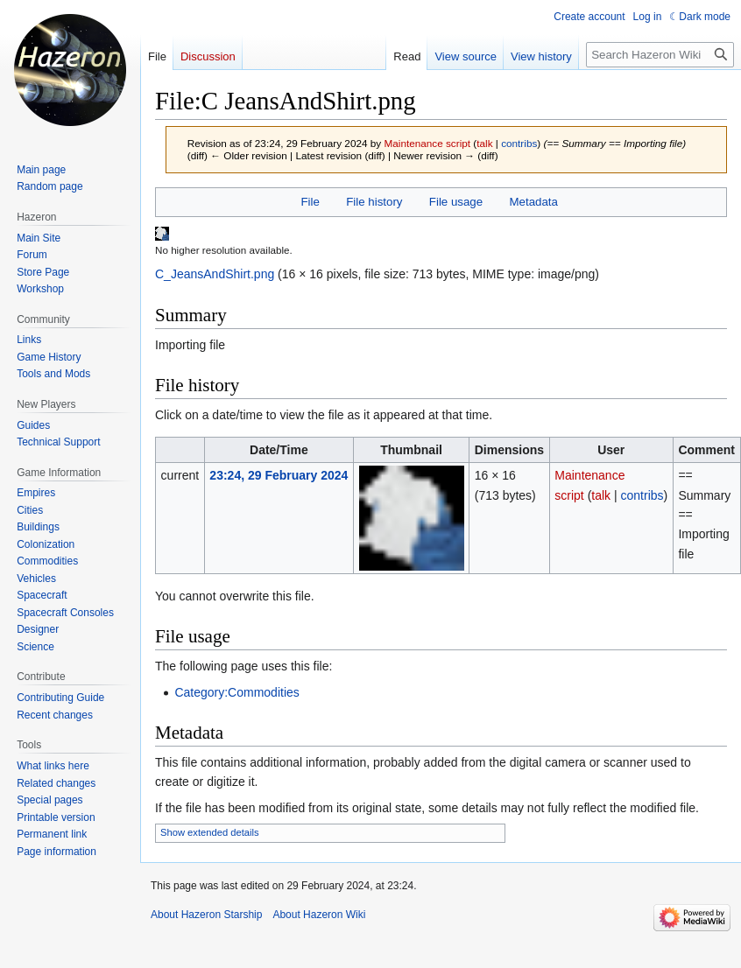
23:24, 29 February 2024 (278, 475)
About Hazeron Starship (206, 914)
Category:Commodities (236, 692)
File (309, 201)
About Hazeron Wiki (318, 914)
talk (484, 143)
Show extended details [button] (209, 832)
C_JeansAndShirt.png (214, 274)
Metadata (533, 201)
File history (374, 201)
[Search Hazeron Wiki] (660, 54)
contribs (519, 143)
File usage (456, 201)
